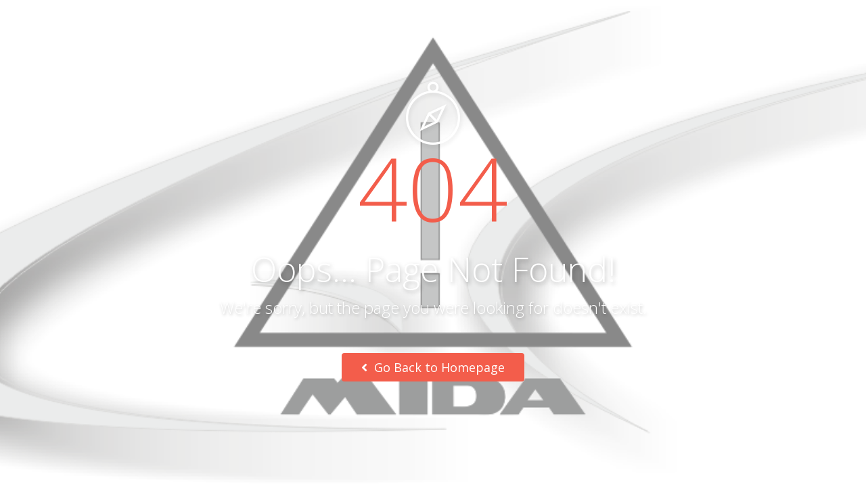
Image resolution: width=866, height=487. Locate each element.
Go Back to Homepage (433, 367)
